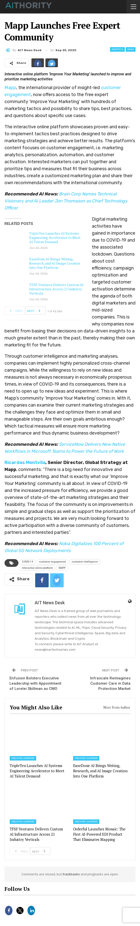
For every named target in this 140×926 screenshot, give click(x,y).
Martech (117, 49)
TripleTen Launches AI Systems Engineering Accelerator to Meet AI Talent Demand (55, 237)
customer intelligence (85, 561)
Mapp (10, 87)
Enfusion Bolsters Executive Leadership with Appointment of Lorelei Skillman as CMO (35, 683)
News (130, 49)
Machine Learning (22, 758)
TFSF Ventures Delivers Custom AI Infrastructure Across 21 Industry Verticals (56, 289)
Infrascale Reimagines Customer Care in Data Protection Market (110, 683)
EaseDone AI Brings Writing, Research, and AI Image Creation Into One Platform (54, 263)
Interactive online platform (37, 568)
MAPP (62, 568)
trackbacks (71, 874)
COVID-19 (27, 561)
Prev (15, 310)
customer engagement (52, 561)
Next (35, 310)
